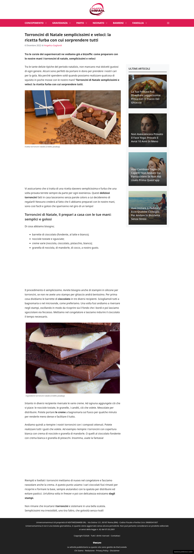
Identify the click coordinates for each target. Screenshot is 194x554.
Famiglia (141, 23)
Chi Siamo (79, 550)
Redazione (89, 550)
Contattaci (115, 535)
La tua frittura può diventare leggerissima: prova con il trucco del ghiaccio (146, 97)
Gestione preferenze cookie (183, 552)
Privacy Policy (102, 550)
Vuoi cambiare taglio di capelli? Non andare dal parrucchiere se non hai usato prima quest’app (146, 175)
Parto (83, 23)
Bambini (121, 23)
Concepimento (37, 23)
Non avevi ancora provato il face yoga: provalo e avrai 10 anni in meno (147, 137)
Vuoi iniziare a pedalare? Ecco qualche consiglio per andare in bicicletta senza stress (146, 213)
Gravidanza (63, 23)
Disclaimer (115, 550)
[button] (168, 23)
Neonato (101, 23)
